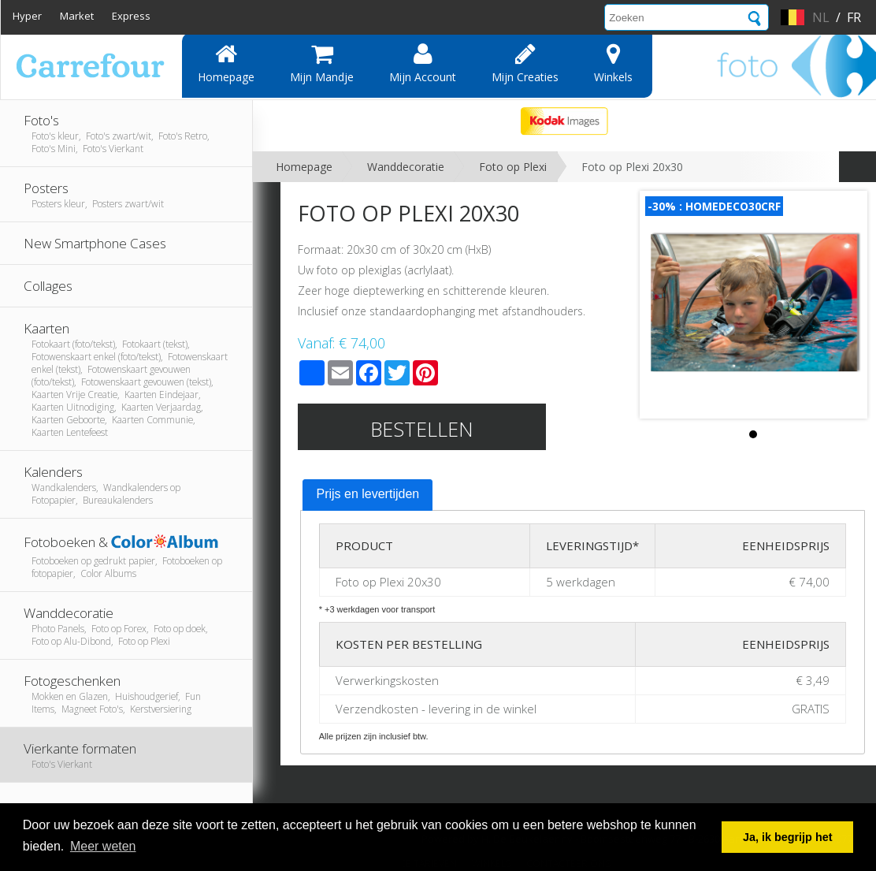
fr (854, 17)
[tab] (367, 495)
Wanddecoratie (405, 166)
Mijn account (422, 63)
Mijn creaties (525, 63)
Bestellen (421, 428)
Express (131, 16)
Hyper (27, 16)
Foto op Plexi (513, 166)
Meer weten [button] (103, 846)
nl (821, 17)
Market (77, 16)
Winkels (613, 63)
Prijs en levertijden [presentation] (367, 494)
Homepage (226, 63)
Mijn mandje (322, 63)
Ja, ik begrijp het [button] (788, 837)
